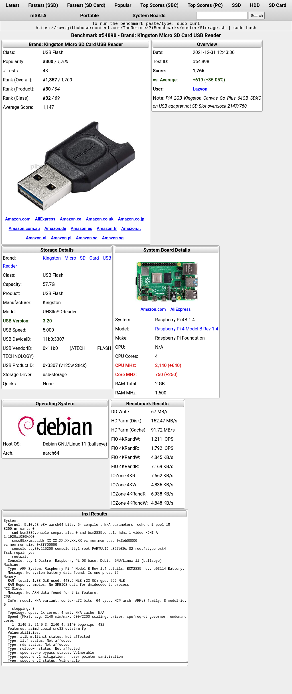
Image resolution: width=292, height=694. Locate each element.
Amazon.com (18, 219)
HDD (255, 5)
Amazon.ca (70, 219)
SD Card (278, 5)
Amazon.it (131, 228)
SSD (236, 5)
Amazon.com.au (24, 228)
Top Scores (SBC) (159, 5)
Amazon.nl (36, 237)
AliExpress (45, 219)
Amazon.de (55, 228)
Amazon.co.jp (131, 219)
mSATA (38, 15)
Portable (89, 15)
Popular (122, 5)
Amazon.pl (61, 237)
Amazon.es (81, 228)
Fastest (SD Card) (86, 5)
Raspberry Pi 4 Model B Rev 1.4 (186, 329)
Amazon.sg (113, 237)
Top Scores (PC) (205, 5)
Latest (12, 5)
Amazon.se (86, 237)
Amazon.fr (107, 228)
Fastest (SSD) (43, 5)
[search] (222, 15)
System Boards (149, 15)
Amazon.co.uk (99, 219)
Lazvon (200, 89)
